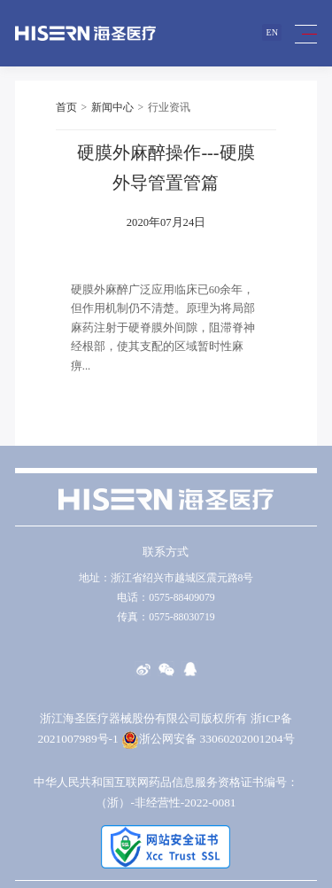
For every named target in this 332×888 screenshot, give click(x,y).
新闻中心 (112, 107)
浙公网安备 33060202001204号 (207, 738)
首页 (66, 107)
